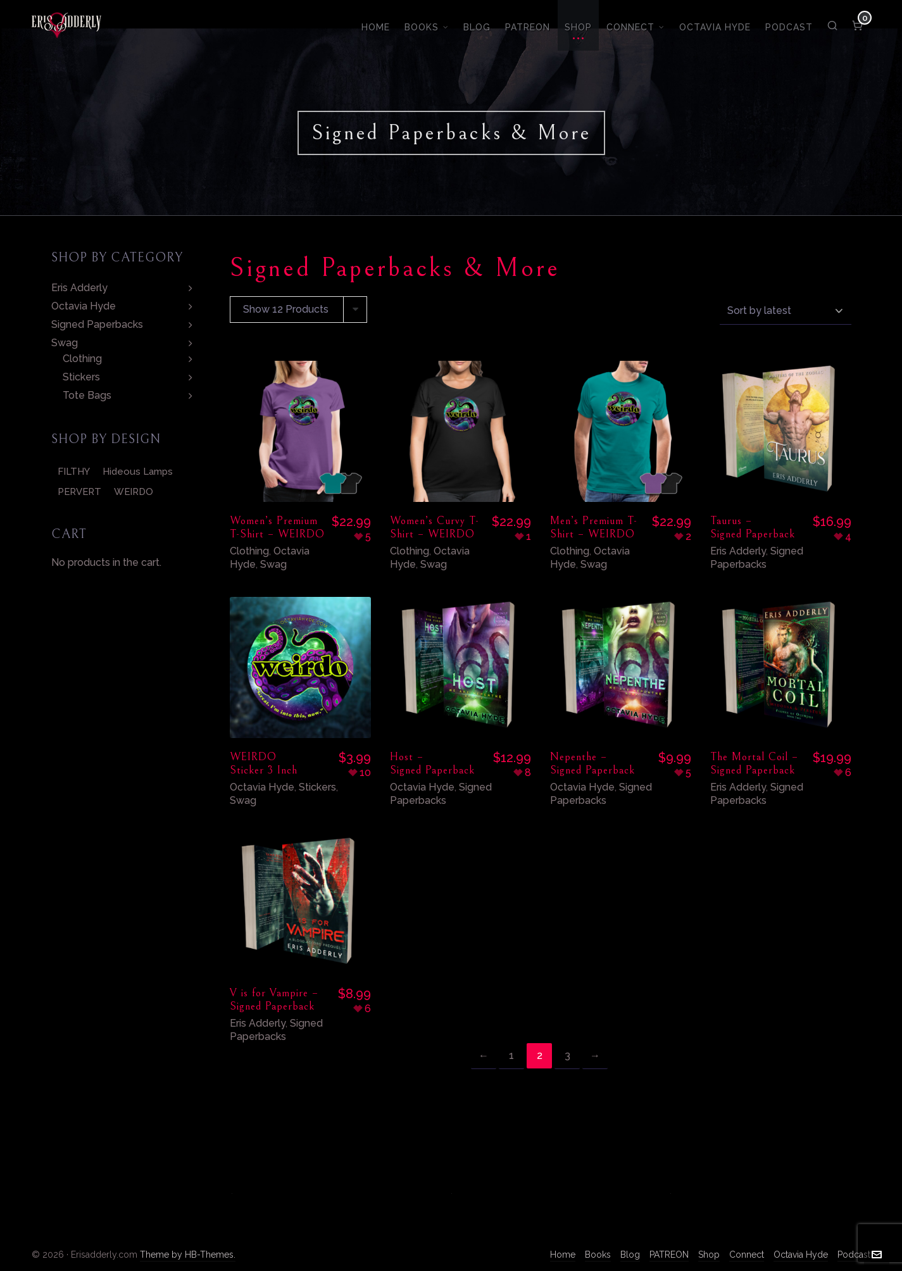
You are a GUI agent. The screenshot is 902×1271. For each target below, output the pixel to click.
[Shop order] (785, 310)
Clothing (249, 551)
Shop (709, 1254)
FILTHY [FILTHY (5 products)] (74, 471)
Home (562, 1254)
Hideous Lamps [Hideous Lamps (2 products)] (138, 471)
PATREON (669, 1254)
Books (598, 1254)
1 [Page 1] (511, 1055)
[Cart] (858, 25)
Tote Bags (87, 395)
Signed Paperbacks (756, 557)
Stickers (317, 787)
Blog (630, 1254)
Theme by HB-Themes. (187, 1254)
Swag (273, 564)
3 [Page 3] (567, 1055)
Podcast (853, 1254)
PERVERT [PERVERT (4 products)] (79, 491)
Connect (746, 1254)
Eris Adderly (738, 551)
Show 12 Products (286, 309)
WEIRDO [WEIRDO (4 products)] (133, 491)
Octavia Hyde (262, 787)
